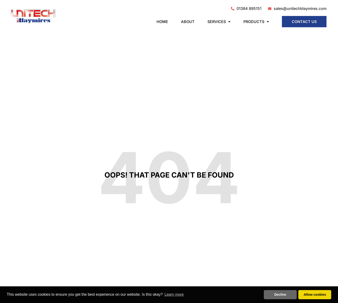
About (188, 21)
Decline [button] (280, 294)
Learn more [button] (174, 294)
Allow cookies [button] (314, 294)
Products (256, 21)
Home (162, 21)
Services (218, 21)
